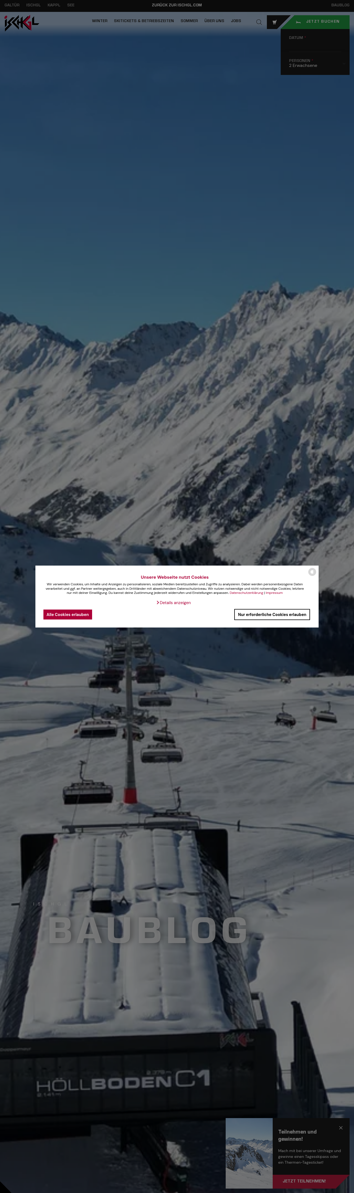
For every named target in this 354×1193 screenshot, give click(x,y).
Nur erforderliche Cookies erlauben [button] (272, 614)
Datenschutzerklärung (246, 593)
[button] (173, 603)
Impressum (274, 593)
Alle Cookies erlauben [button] (67, 614)
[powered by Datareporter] (312, 575)
